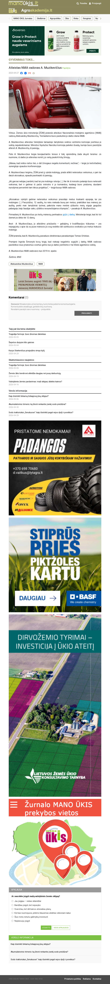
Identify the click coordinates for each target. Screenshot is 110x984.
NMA (40, 264)
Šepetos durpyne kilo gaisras (21, 342)
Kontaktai (97, 979)
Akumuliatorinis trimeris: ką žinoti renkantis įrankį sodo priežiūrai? (37, 404)
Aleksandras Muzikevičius (21, 264)
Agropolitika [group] (55, 18)
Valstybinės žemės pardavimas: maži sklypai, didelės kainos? (35, 381)
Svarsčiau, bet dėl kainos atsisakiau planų (31, 909)
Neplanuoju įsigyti (21, 921)
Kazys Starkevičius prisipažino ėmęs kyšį (27, 350)
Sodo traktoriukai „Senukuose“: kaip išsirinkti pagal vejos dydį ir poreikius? (41, 412)
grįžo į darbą (69, 214)
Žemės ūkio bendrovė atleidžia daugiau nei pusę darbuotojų (35, 373)
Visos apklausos (61, 928)
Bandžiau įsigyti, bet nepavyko (26, 905)
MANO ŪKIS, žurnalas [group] (23, 18)
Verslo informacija (22, 937)
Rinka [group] (76, 18)
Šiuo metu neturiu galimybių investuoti (30, 917)
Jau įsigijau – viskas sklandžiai (26, 901)
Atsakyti (46, 928)
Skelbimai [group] (41, 18)
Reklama (87, 979)
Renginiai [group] (87, 18)
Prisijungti (87, 313)
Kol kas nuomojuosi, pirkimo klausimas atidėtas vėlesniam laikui (41, 913)
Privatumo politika (72, 979)
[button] (9, 18)
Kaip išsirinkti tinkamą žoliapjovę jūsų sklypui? (29, 396)
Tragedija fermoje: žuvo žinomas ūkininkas (27, 334)
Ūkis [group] (67, 18)
